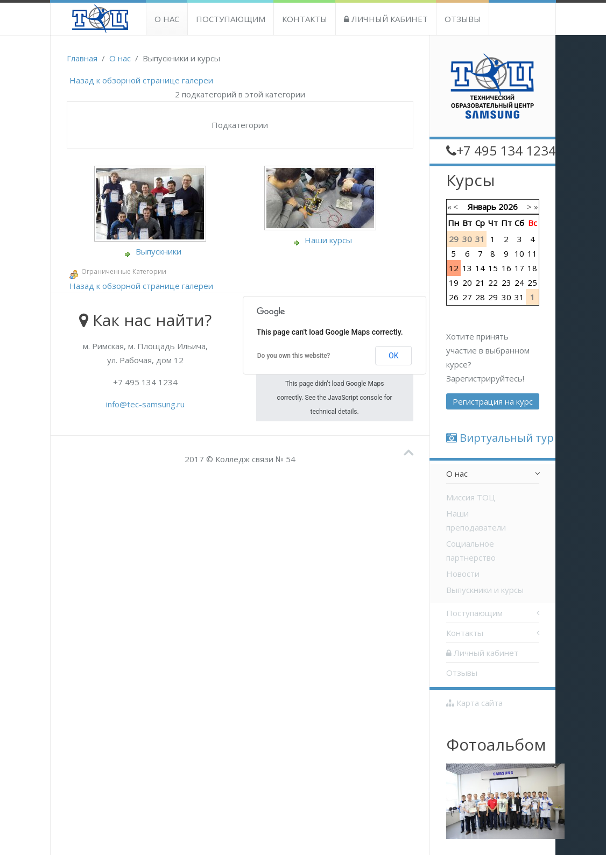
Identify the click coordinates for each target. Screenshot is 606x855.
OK (393, 355)
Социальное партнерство (471, 550)
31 (519, 297)
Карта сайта (474, 702)
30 (506, 297)
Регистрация (493, 401)
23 (506, 282)
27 (467, 297)
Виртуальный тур (500, 437)
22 (493, 282)
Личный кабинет (386, 18)
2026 (508, 206)
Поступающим (230, 18)
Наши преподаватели (476, 520)
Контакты (304, 18)
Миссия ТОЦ (470, 497)
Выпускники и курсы (485, 589)
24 (519, 282)
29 (493, 297)
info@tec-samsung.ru (145, 404)
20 (467, 282)
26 (454, 297)
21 (480, 282)
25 (532, 282)
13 (467, 268)
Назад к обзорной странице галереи (141, 80)
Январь (482, 206)
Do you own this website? (293, 355)
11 (532, 253)
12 (454, 268)
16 (506, 268)
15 (493, 268)
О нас (166, 18)
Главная (82, 58)
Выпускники (158, 251)
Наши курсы (328, 240)
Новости (463, 573)
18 (532, 268)
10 (519, 253)
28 (480, 297)
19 (454, 282)
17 (519, 268)
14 (480, 268)
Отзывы (463, 18)
